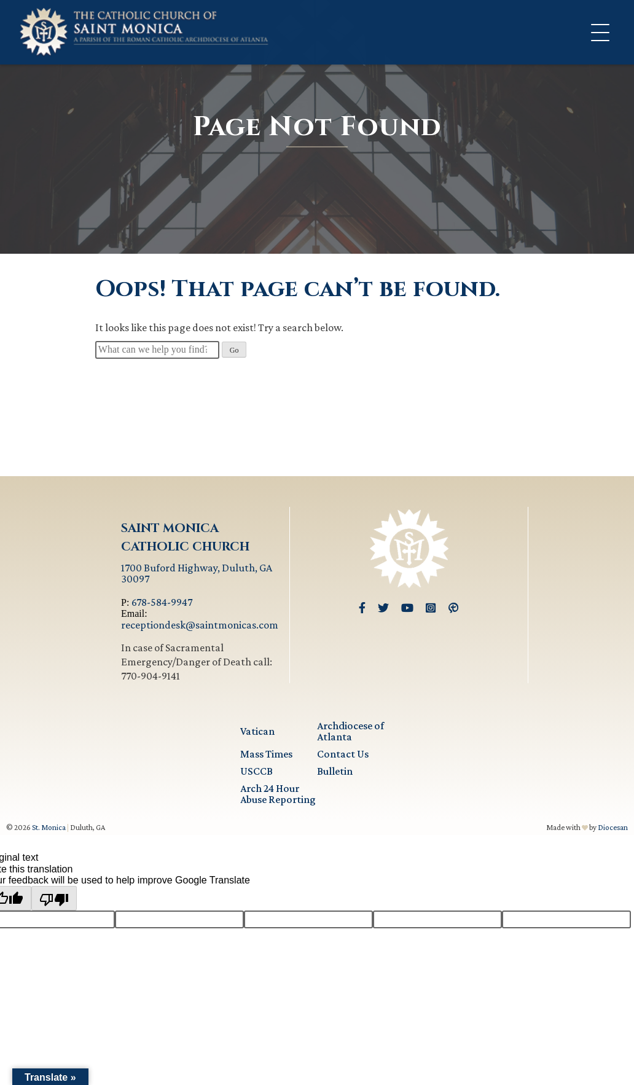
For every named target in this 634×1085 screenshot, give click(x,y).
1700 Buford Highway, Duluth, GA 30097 (196, 573)
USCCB (256, 771)
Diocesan (613, 827)
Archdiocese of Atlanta (350, 731)
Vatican (257, 731)
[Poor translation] (54, 898)
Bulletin (335, 771)
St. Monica (49, 827)
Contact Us (343, 753)
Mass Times (266, 753)
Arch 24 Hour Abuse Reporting (278, 794)
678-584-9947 (161, 602)
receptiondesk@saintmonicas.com (199, 625)
